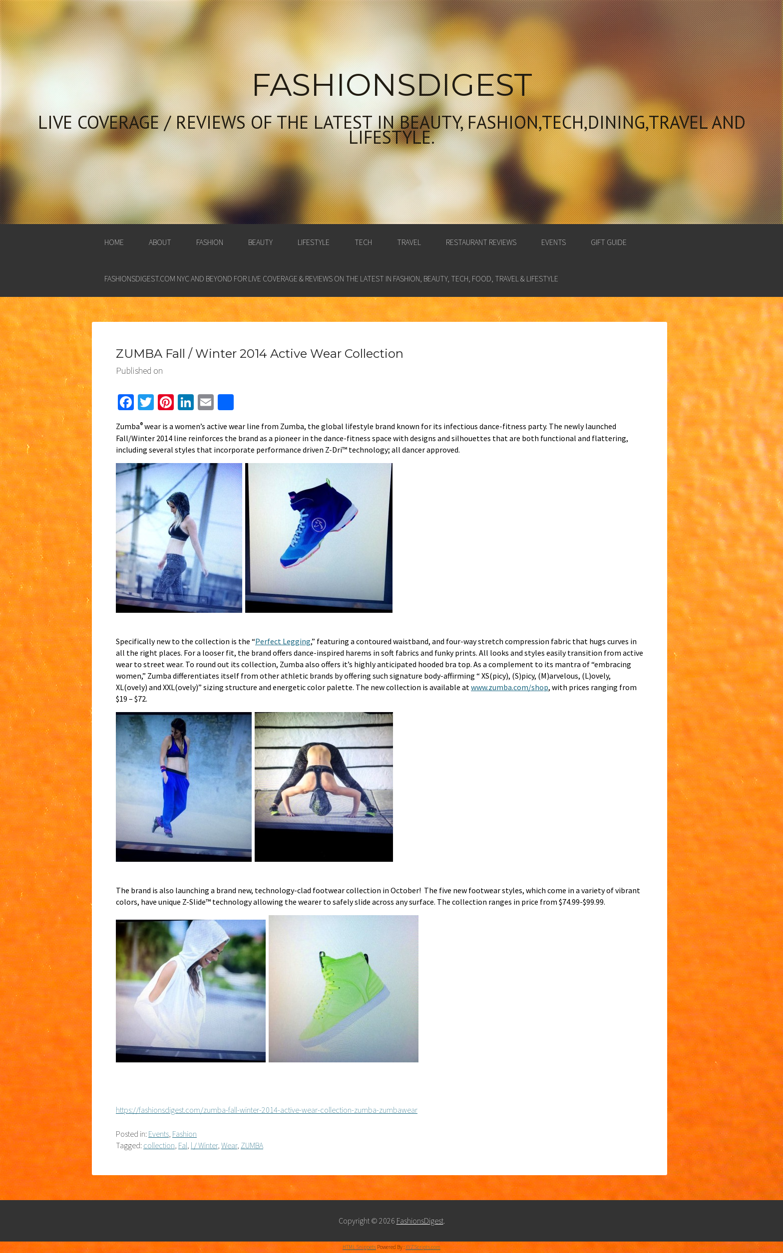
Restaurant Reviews (481, 242)
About (160, 242)
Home (114, 242)
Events (553, 242)
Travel (409, 242)
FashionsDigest (391, 84)
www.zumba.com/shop (509, 687)
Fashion (209, 242)
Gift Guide (609, 242)
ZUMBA (252, 1145)
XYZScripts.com (422, 1247)
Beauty (260, 242)
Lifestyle (314, 242)
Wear (229, 1145)
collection (159, 1145)
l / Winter (204, 1145)
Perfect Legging (283, 641)
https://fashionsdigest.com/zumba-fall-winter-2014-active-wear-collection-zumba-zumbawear (266, 1110)
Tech (363, 242)
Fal (182, 1145)
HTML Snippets (359, 1247)
